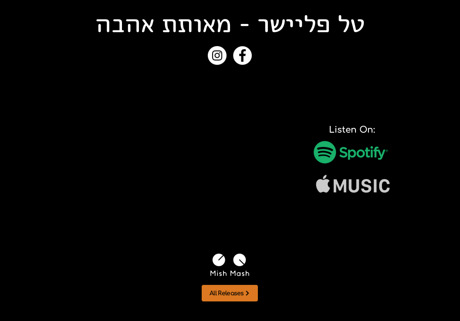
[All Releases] (229, 293)
